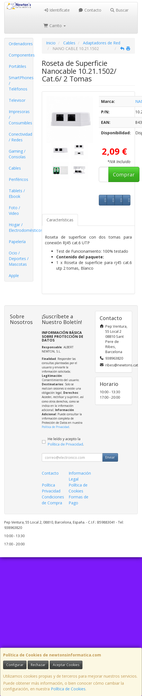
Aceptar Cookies (66, 664)
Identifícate (56, 10)
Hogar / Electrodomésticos (21, 227)
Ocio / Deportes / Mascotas (19, 258)
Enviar (110, 457)
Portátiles (17, 66)
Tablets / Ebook (17, 193)
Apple (14, 275)
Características (60, 219)
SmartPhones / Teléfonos (21, 83)
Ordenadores (21, 43)
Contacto (89, 10)
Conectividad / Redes (20, 136)
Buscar (119, 10)
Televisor (17, 100)
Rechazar (38, 664)
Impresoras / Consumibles (20, 117)
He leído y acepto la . (66, 441)
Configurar (14, 664)
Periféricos (18, 179)
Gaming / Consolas (17, 153)
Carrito (54, 25)
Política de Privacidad (55, 427)
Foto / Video (14, 210)
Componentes (21, 55)
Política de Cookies (68, 688)
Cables (15, 168)
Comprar (124, 174)
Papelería (17, 241)
